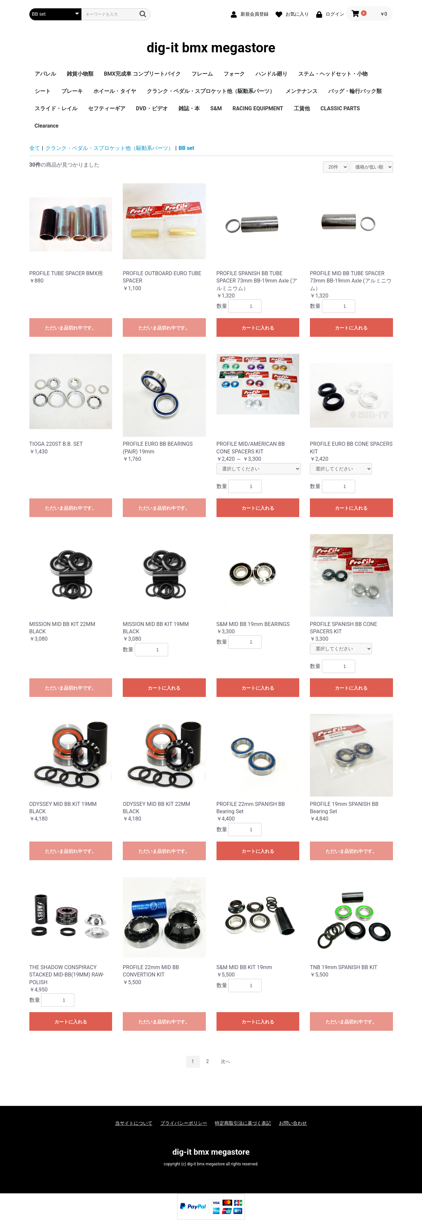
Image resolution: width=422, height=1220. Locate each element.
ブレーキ (72, 91)
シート (43, 91)
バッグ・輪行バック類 (355, 91)
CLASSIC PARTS (340, 108)
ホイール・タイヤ (114, 91)
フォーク (234, 74)
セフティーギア (106, 108)
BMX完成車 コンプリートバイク (142, 74)
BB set (186, 148)
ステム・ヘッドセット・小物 (333, 74)
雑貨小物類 (80, 74)
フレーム (202, 74)
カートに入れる (258, 327)
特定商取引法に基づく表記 (243, 1123)
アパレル (45, 74)
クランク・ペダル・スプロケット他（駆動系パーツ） (211, 91)
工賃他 (302, 108)
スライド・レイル (56, 108)
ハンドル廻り (272, 74)
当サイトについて (133, 1123)
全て (34, 148)
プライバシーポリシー (183, 1123)
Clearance (47, 126)
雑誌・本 (189, 108)
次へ (225, 1061)
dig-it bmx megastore (211, 48)
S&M (216, 108)
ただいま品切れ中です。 (70, 327)
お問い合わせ (293, 1123)
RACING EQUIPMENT (258, 108)
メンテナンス (302, 91)
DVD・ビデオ (152, 108)
